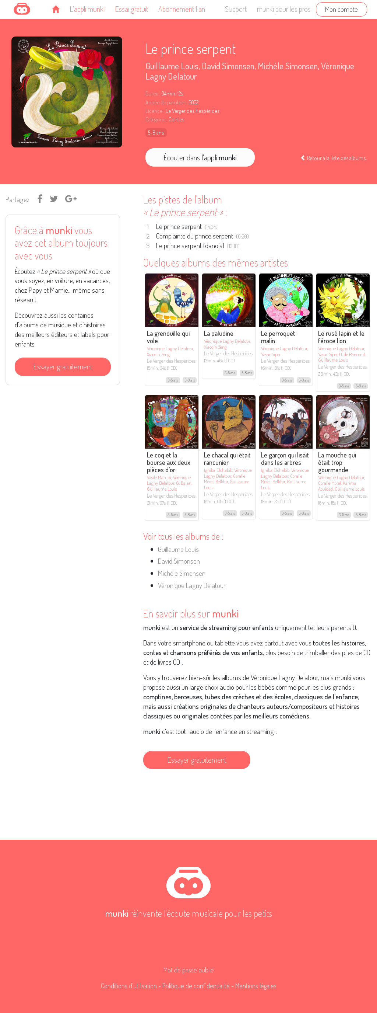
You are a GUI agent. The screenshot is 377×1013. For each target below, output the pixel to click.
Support (236, 9)
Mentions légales (255, 986)
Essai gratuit (131, 9)
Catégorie (155, 119)
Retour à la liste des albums (333, 157)
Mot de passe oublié (188, 970)
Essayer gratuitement (62, 366)
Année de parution (165, 102)
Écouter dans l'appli (200, 157)
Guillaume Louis (171, 66)
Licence (153, 111)
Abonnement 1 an (181, 9)
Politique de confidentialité (196, 986)
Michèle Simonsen (288, 66)
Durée (151, 93)
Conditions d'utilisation (129, 986)
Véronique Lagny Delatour (192, 585)
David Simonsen (228, 66)
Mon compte (341, 9)
